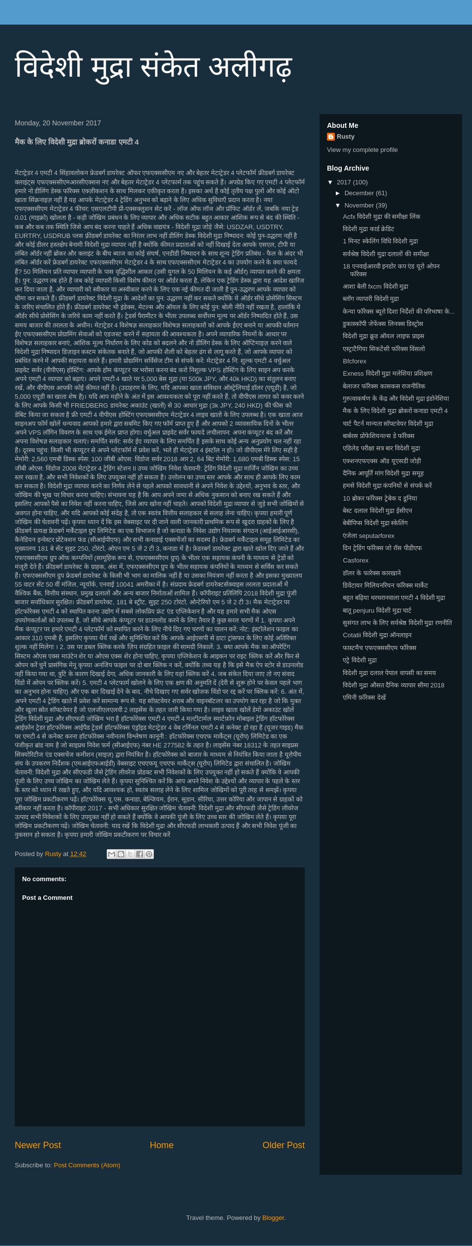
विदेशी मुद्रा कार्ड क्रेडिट (368, 229)
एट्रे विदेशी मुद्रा (359, 660)
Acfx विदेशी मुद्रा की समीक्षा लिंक (381, 216)
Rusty (345, 136)
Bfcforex (354, 361)
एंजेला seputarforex (368, 535)
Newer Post (38, 1145)
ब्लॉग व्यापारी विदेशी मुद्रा (371, 298)
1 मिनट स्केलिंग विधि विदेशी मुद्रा (380, 241)
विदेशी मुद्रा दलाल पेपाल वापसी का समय (389, 673)
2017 (345, 182)
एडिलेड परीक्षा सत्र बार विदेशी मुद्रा (381, 448)
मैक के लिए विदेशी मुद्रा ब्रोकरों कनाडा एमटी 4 (395, 411)
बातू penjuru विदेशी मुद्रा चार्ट (377, 610)
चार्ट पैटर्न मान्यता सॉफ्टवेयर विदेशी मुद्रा (388, 423)
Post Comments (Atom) (87, 1165)
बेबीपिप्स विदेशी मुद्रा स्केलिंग (375, 523)
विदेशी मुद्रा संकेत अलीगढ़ (153, 66)
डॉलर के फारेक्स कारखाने (372, 573)
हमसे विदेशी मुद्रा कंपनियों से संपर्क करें (387, 485)
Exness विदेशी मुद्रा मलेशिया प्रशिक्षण (387, 373)
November (360, 205)
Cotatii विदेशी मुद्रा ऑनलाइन (377, 635)
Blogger (273, 1217)
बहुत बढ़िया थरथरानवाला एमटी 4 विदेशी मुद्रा (394, 597)
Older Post (284, 1145)
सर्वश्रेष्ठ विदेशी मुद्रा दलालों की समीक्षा (385, 254)
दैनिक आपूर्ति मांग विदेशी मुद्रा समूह (383, 473)
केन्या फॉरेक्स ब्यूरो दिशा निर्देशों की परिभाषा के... (398, 311)
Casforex (355, 560)
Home (162, 1145)
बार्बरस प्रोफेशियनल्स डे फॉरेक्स (378, 436)
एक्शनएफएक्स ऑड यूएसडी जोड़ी (382, 461)
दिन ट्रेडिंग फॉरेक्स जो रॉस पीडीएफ (382, 548)
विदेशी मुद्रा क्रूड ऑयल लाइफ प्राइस (383, 336)
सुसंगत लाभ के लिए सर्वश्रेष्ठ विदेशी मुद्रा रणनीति (397, 622)
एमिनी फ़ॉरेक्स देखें (364, 697)
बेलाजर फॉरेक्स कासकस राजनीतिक (384, 386)
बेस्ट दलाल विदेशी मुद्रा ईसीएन (377, 510)
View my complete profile (362, 149)
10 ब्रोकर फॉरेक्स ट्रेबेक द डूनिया (380, 498)
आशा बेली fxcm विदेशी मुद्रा (375, 286)
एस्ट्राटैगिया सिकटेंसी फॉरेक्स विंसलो (384, 349)
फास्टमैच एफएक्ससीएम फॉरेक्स (379, 648)
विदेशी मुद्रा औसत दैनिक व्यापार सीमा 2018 (393, 685)
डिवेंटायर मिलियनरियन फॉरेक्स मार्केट (385, 585)
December (360, 193)
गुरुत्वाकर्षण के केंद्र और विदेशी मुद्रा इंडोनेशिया (396, 398)
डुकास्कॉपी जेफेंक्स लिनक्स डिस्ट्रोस (383, 323)
